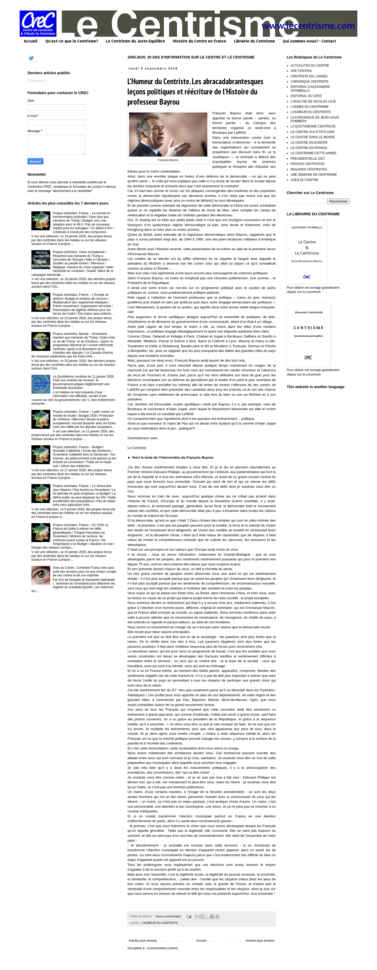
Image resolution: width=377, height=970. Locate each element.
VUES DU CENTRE (304, 180)
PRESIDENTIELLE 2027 (308, 158)
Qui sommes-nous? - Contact (309, 41)
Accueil (30, 41)
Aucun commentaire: (169, 916)
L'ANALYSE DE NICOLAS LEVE (313, 101)
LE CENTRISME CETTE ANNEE (313, 153)
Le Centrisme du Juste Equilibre (135, 41)
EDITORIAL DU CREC (306, 96)
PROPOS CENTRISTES (308, 164)
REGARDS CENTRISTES (309, 169)
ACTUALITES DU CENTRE (310, 65)
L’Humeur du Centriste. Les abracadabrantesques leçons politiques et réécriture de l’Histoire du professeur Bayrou (195, 91)
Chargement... (37, 81)
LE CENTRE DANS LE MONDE (313, 137)
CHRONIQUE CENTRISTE (310, 81)
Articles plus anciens (260, 940)
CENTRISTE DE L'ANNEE (309, 76)
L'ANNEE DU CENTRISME (310, 107)
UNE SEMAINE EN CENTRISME (314, 174)
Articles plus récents (143, 940)
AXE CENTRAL (301, 71)
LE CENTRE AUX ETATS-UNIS (313, 132)
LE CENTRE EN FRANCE (309, 148)
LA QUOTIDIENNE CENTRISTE (313, 126)
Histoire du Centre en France (199, 41)
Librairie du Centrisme (254, 41)
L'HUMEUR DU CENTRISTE (160, 922)
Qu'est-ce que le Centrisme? (71, 41)
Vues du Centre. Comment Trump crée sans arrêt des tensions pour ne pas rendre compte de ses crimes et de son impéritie (85, 571)
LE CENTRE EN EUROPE (309, 142)
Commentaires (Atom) (162, 948)
